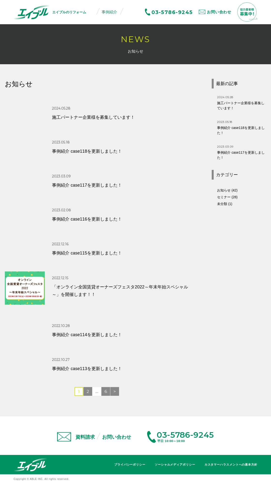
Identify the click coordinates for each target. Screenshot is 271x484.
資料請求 (85, 437)
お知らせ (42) (227, 190)
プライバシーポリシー (129, 464)
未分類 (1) (224, 204)
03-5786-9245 (172, 12)
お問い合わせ (219, 12)
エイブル (30, 464)
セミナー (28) (227, 197)
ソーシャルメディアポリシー (175, 464)
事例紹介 (109, 12)
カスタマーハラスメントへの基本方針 (230, 464)
